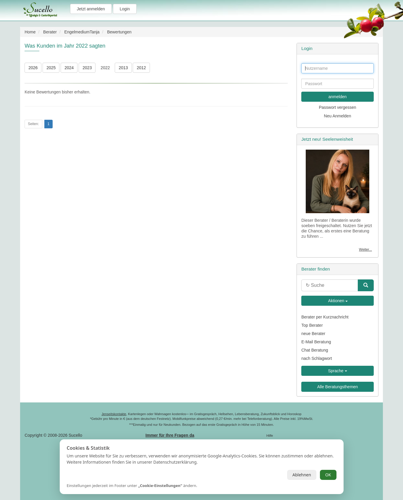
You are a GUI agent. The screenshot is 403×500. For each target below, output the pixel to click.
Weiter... (365, 249)
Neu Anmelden (337, 116)
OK (328, 475)
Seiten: (33, 124)
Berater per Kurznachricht (325, 317)
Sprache (337, 370)
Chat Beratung (314, 350)
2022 (105, 67)
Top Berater (312, 325)
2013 (123, 67)
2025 (51, 67)
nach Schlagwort (316, 358)
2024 (69, 67)
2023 (87, 67)
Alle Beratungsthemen (337, 386)
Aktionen (337, 300)
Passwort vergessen (337, 107)
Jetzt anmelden (91, 9)
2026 (33, 67)
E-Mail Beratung (316, 341)
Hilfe (269, 435)
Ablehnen (301, 475)
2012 (141, 67)
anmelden (337, 96)
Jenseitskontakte (113, 414)
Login (125, 9)
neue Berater (313, 333)
